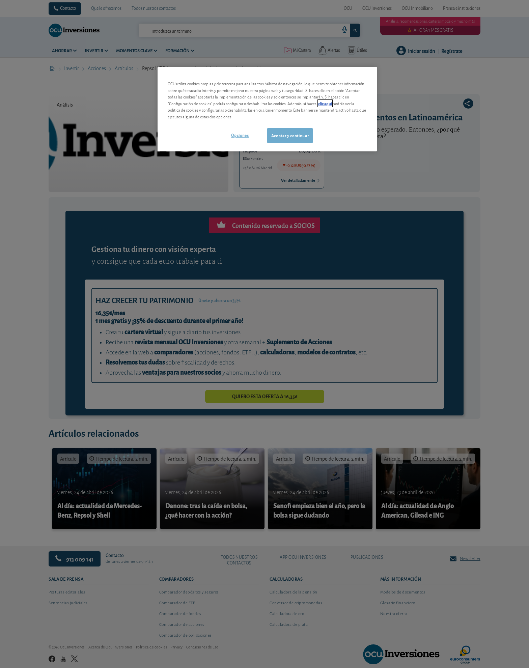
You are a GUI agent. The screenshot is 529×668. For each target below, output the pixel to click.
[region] (267, 109)
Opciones (240, 135)
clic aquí (325, 103)
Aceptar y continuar (290, 135)
